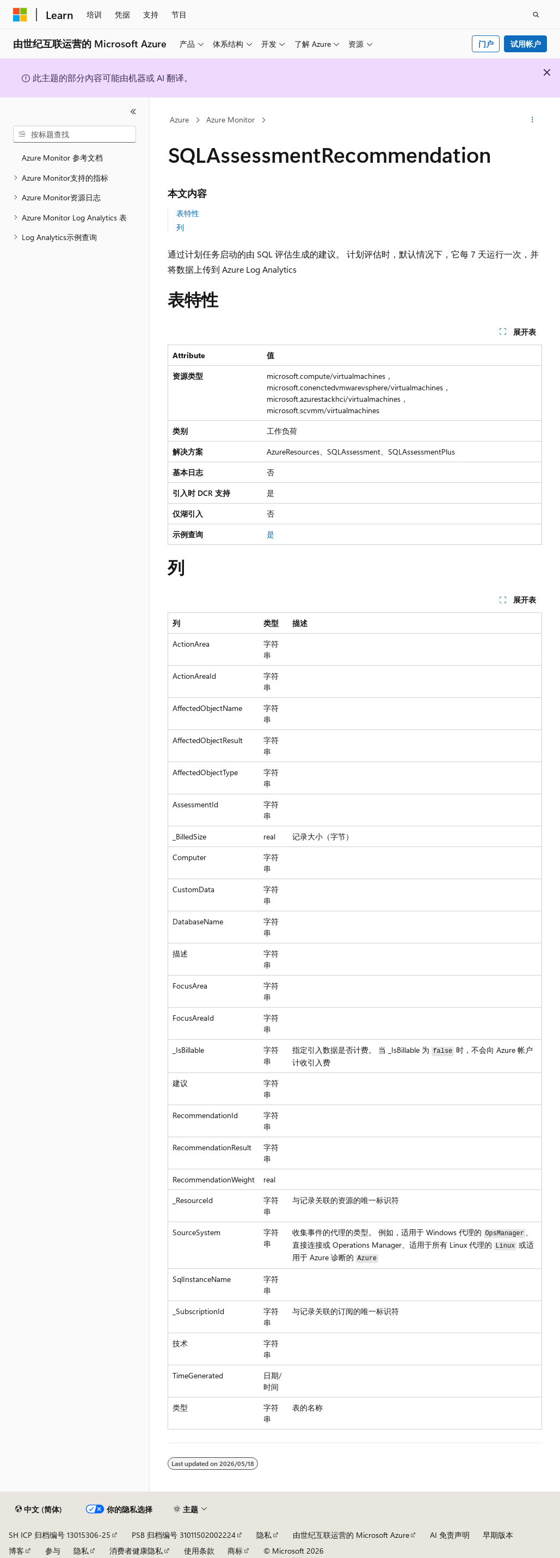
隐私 (264, 1535)
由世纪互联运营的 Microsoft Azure (351, 1535)
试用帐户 (525, 44)
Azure (179, 119)
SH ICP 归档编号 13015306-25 (59, 1535)
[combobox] (74, 134)
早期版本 (498, 1535)
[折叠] (133, 111)
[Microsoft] (20, 15)
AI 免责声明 (450, 1535)
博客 (16, 1550)
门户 (486, 44)
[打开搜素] (536, 14)
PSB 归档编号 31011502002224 (184, 1535)
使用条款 (199, 1550)
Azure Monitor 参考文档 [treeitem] (62, 157)
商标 (235, 1550)
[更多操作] (532, 120)
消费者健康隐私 (136, 1550)
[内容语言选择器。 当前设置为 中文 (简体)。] (39, 1509)
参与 (52, 1550)
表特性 (187, 213)
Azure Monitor (230, 119)
